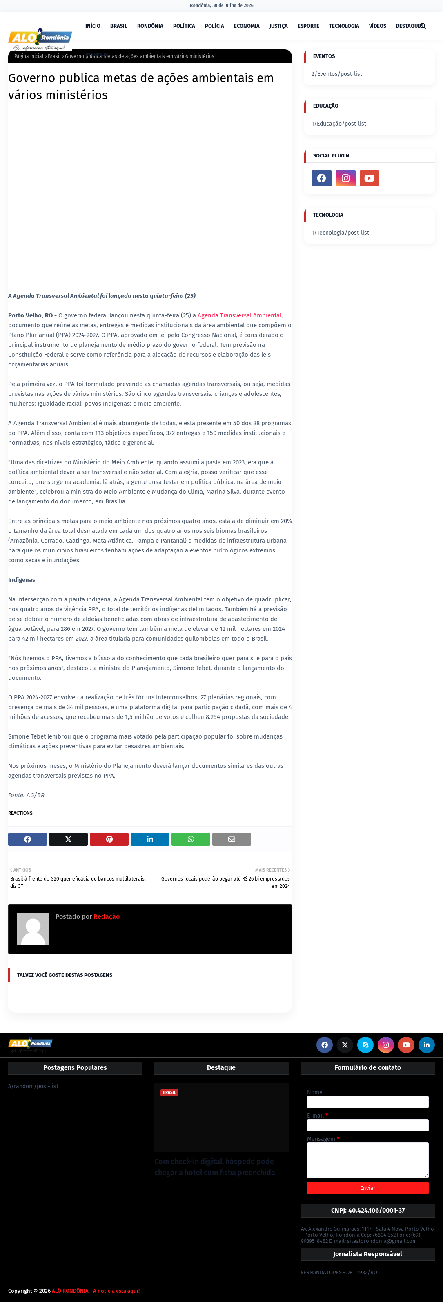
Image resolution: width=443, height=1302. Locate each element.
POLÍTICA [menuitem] (184, 26)
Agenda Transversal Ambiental (239, 315)
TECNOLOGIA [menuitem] (344, 26)
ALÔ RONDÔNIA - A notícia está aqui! (96, 1291)
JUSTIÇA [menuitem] (278, 26)
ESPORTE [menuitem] (308, 26)
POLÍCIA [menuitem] (214, 26)
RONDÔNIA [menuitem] (150, 26)
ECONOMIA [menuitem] (247, 26)
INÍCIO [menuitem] (92, 26)
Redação (106, 916)
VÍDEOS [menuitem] (377, 26)
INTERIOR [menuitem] (96, 54)
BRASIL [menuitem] (118, 26)
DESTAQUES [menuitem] (409, 26)
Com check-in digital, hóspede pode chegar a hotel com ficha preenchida (214, 1167)
